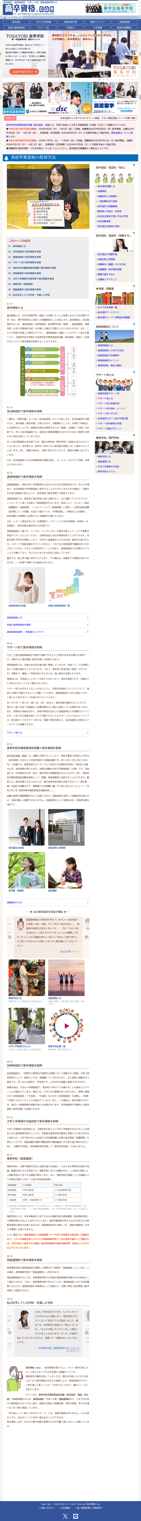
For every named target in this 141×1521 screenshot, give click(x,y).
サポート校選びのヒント (110, 428)
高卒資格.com (93, 1504)
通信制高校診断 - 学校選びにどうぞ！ (26, 632)
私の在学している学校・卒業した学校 (31, 295)
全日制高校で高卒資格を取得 (27, 252)
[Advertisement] (70, 1465)
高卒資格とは (19, 246)
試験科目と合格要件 (107, 196)
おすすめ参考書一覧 (107, 307)
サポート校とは (14, 733)
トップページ (15, 17)
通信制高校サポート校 (108, 393)
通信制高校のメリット (108, 360)
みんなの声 (65, 951)
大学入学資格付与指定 (108, 466)
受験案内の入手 (14, 902)
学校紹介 (70, 28)
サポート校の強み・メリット (112, 408)
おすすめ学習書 (43, 22)
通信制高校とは (14, 617)
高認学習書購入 (124, 28)
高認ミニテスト (97, 22)
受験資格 (102, 191)
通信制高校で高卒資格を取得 (27, 257)
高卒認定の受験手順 (107, 254)
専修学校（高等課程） (24, 284)
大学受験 (97, 28)
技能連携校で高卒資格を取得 (27, 289)
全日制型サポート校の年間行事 (113, 418)
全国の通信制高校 (16, 28)
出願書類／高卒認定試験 (110, 269)
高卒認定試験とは (106, 186)
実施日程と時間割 (106, 259)
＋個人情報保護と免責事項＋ (89, 1508)
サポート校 (43, 28)
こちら (46, 148)
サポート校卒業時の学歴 (110, 423)
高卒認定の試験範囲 (107, 206)
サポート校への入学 (107, 413)
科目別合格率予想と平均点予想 (113, 216)
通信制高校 (124, 22)
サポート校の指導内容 (108, 403)
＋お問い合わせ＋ (46, 1508)
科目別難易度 (104, 221)
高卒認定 (16, 22)
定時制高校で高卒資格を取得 (27, 273)
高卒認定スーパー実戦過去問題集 (114, 317)
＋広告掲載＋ (65, 1508)
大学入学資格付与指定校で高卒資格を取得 (33, 279)
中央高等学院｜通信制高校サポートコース (58, 1348)
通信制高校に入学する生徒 (111, 350)
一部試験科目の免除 (107, 201)
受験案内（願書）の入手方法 (112, 264)
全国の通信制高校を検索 (19, 625)
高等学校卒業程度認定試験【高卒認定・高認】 (29, 125)
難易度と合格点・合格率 (110, 211)
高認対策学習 (70, 22)
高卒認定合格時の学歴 (108, 226)
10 (136, 79)
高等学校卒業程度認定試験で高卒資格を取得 (34, 268)
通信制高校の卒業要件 (108, 355)
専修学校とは (104, 456)
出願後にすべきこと (107, 279)
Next (87, 937)
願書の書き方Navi (106, 274)
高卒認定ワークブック (108, 312)
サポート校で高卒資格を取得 (27, 262)
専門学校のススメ (106, 471)
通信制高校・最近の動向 (110, 365)
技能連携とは (104, 461)
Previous (10, 937)
